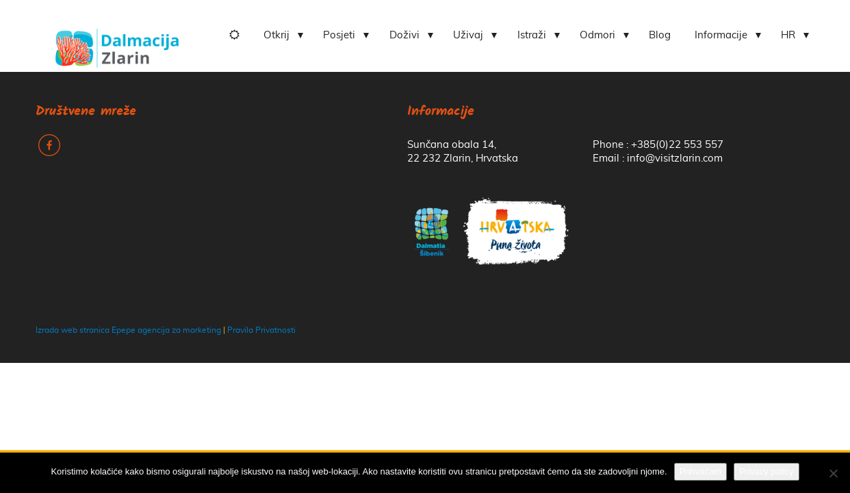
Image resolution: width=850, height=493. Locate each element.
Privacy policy (766, 471)
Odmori (597, 35)
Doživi (404, 35)
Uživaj (468, 35)
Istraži (531, 35)
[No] (833, 473)
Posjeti (339, 35)
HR (788, 35)
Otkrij (276, 35)
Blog (660, 35)
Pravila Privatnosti (261, 330)
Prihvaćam (700, 471)
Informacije (721, 35)
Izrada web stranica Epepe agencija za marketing (128, 330)
